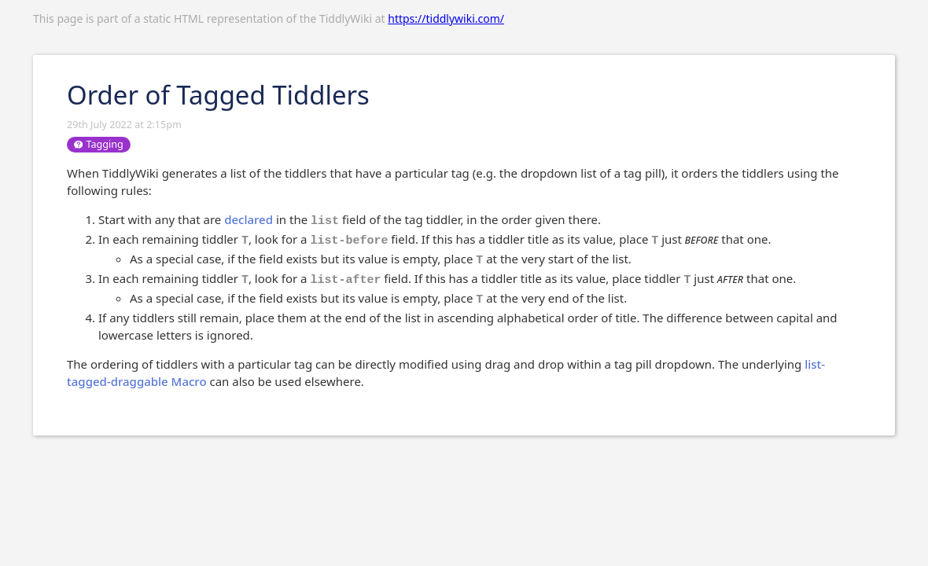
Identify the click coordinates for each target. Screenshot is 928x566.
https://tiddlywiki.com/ (446, 18)
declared (248, 219)
